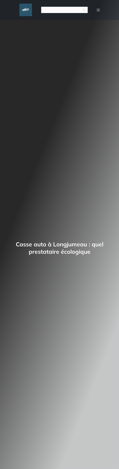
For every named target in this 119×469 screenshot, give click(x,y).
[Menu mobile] (98, 10)
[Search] (64, 10)
